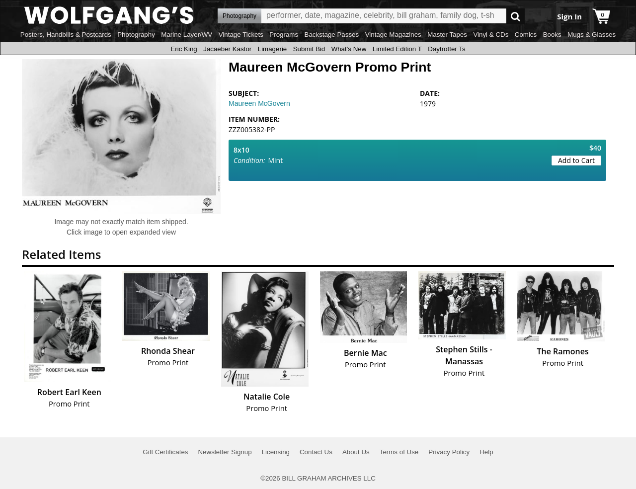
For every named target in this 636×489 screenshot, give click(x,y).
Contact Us (316, 452)
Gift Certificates (165, 452)
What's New (349, 49)
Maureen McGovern (259, 103)
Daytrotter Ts (446, 49)
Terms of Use (399, 452)
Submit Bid (309, 49)
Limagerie (272, 49)
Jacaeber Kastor (227, 49)
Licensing (276, 452)
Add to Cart (576, 160)
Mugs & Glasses (591, 34)
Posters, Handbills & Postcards (65, 34)
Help (486, 452)
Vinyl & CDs (490, 34)
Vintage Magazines (393, 34)
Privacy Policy (449, 452)
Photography (136, 34)
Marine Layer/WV (186, 34)
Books (552, 34)
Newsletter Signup (224, 452)
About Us (356, 452)
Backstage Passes (332, 34)
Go (515, 16)
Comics (526, 34)
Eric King (183, 49)
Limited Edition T (397, 49)
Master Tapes (447, 34)
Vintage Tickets (241, 34)
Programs (283, 34)
